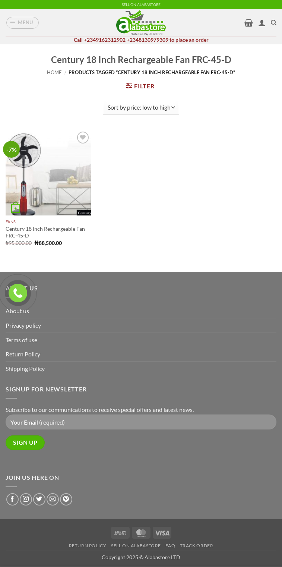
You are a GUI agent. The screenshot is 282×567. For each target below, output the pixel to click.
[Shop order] (141, 107)
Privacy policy (23, 325)
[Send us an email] (53, 499)
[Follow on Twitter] (39, 499)
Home (54, 72)
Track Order (196, 545)
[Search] (273, 23)
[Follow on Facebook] (12, 499)
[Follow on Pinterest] (66, 499)
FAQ (170, 545)
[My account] (262, 23)
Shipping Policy (25, 368)
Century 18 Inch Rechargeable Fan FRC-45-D (45, 232)
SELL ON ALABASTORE (141, 5)
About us (17, 310)
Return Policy (23, 353)
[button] (22, 23)
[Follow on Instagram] (26, 499)
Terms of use (21, 339)
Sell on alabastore (136, 545)
